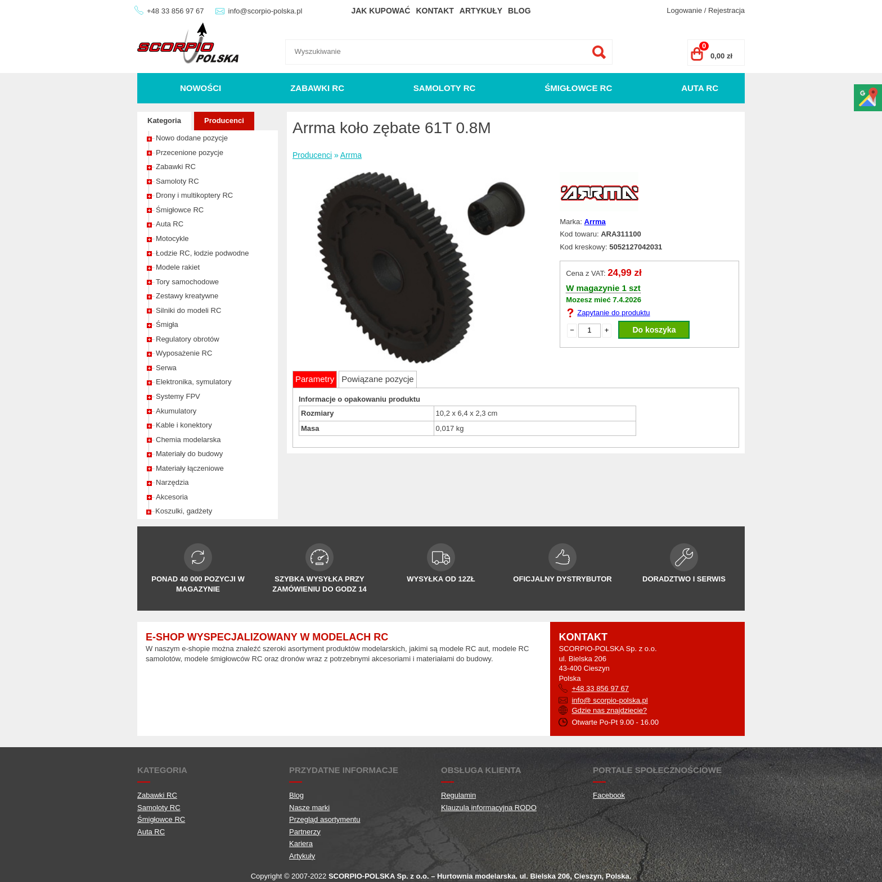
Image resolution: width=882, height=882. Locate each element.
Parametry (314, 379)
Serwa (166, 367)
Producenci (224, 120)
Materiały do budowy (189, 453)
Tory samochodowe (187, 282)
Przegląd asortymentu (324, 819)
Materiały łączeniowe (190, 468)
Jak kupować (380, 10)
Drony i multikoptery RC (194, 195)
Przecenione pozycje (189, 152)
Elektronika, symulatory (193, 382)
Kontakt (434, 10)
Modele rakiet (178, 267)
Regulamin (458, 795)
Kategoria (164, 120)
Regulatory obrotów (187, 339)
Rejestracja (726, 10)
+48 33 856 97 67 (175, 11)
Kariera (301, 843)
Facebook (609, 795)
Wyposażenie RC (184, 353)
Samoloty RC (444, 88)
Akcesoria (172, 497)
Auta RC (699, 88)
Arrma (351, 155)
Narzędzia (172, 482)
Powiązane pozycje (377, 379)
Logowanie (684, 10)
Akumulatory (176, 411)
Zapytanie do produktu (613, 312)
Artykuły (481, 10)
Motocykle (172, 238)
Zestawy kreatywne (187, 296)
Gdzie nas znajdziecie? (609, 710)
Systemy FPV (178, 396)
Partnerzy (305, 832)
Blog (519, 10)
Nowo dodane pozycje (192, 138)
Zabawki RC (317, 88)
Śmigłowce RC (578, 88)
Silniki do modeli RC (188, 310)
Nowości (200, 88)
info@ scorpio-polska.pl (609, 700)
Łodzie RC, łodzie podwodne (202, 253)
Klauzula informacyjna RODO (489, 807)
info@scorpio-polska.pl (265, 11)
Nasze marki (309, 807)
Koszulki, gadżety (183, 511)
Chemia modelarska (188, 439)
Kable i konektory (184, 425)
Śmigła (167, 324)
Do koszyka (654, 329)
